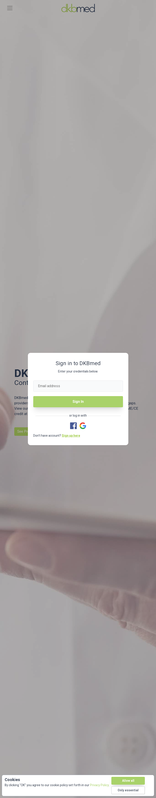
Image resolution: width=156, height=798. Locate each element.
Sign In (78, 401)
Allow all (128, 780)
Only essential (128, 790)
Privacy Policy (99, 785)
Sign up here (71, 435)
